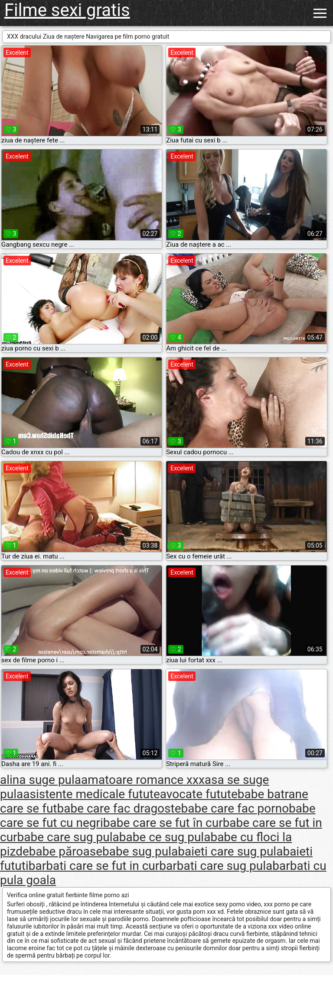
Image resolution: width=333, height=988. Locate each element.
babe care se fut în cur (163, 823)
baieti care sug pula (230, 851)
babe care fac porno (235, 808)
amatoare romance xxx (143, 780)
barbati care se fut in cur (94, 866)
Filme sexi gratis (67, 10)
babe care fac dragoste (119, 808)
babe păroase (65, 851)
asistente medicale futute (91, 794)
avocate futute (199, 794)
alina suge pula (40, 780)
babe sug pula (140, 851)
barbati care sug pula (215, 866)
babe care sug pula (68, 837)
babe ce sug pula (165, 837)
